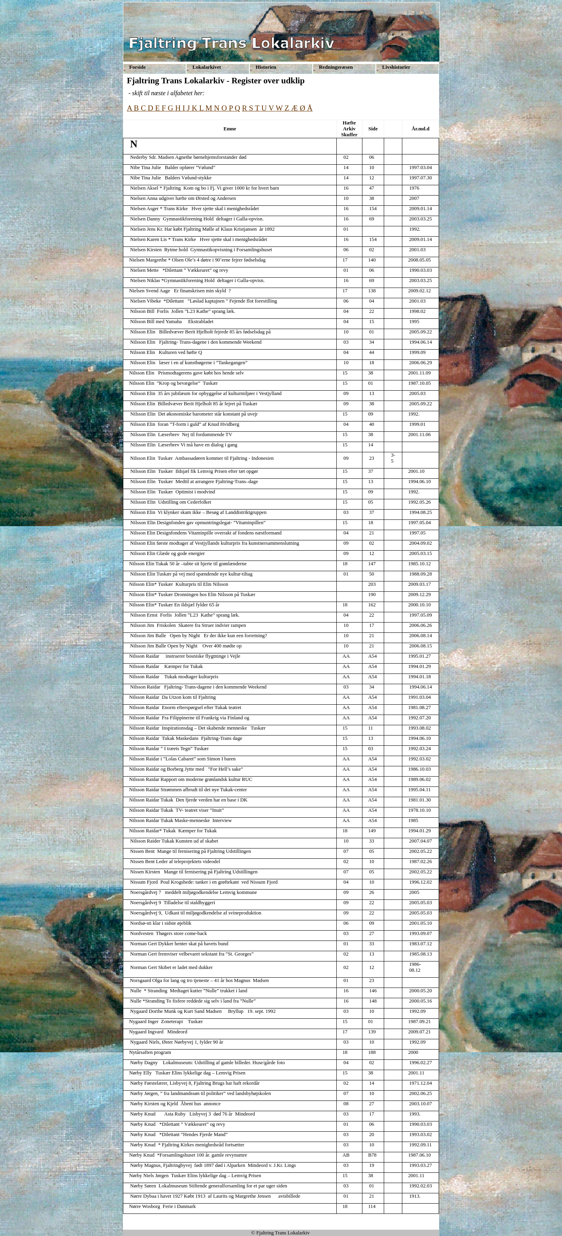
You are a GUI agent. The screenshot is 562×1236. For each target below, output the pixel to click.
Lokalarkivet (206, 67)
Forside (137, 67)
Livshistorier (396, 67)
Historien (266, 67)
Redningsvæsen (336, 67)
